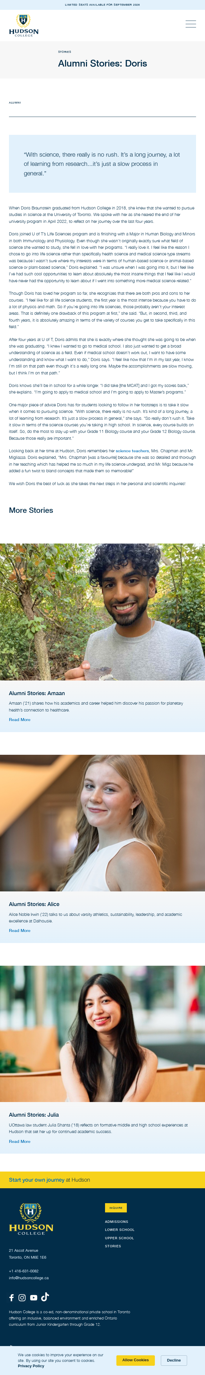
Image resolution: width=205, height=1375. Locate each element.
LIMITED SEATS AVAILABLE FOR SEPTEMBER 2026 (102, 4)
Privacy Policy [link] (31, 1366)
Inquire (116, 1207)
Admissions (116, 1221)
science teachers (132, 450)
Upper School (119, 1238)
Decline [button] (174, 1360)
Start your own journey (36, 1179)
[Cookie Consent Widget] (102, 1360)
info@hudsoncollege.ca (29, 1278)
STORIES (113, 1246)
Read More (19, 719)
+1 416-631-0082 (23, 1271)
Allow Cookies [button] (135, 1360)
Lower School (120, 1230)
